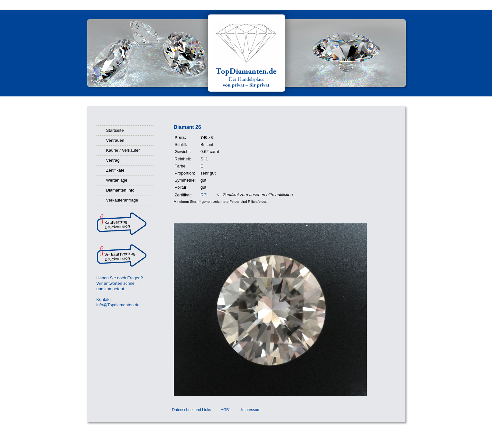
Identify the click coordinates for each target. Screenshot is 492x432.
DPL (204, 194)
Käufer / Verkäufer (123, 150)
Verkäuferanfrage (122, 200)
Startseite (115, 130)
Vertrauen (115, 140)
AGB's (226, 410)
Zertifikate (115, 170)
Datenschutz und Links (191, 410)
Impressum (250, 410)
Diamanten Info (120, 190)
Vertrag (113, 160)
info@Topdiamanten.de (118, 304)
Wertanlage (116, 180)
